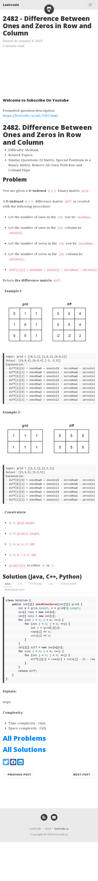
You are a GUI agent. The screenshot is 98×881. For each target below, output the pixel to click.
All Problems (24, 753)
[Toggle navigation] (90, 4)
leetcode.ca (61, 844)
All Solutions (24, 765)
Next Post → (83, 790)
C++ (20, 591)
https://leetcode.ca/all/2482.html (30, 115)
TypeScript (68, 591)
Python (35, 591)
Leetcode (11, 4)
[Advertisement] (35, 71)
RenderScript (15, 597)
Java (7, 591)
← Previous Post (17, 790)
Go (51, 591)
